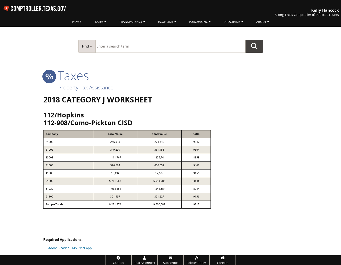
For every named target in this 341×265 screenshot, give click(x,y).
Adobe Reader (58, 248)
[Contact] (118, 260)
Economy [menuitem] (166, 22)
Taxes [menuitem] (99, 22)
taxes (66, 75)
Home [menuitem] (76, 22)
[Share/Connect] (144, 260)
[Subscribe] (171, 260)
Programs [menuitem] (232, 22)
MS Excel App (82, 248)
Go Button (254, 46)
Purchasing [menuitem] (198, 22)
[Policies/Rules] (196, 260)
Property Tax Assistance (85, 87)
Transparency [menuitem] (130, 22)
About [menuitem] (261, 22)
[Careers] (223, 260)
